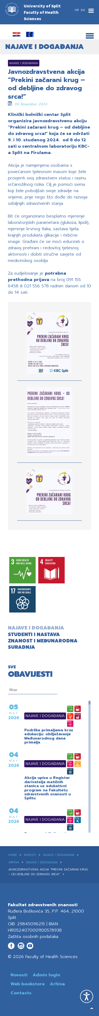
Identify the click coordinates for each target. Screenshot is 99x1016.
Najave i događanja (38, 716)
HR (77, 10)
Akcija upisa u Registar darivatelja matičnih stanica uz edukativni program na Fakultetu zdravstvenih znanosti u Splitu (47, 788)
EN (83, 10)
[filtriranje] (32, 690)
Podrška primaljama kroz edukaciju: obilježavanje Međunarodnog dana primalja (48, 736)
